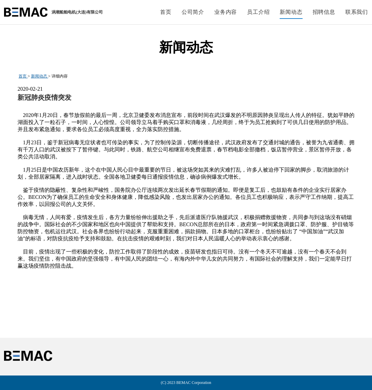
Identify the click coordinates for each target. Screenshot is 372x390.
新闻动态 (39, 76)
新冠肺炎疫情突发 (44, 97)
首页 (23, 76)
